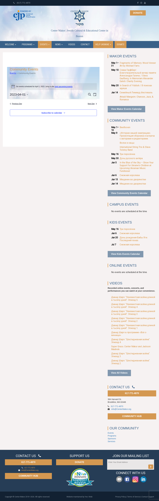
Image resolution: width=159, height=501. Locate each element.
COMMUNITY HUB (132, 416)
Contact (85, 44)
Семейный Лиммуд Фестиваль (136, 92)
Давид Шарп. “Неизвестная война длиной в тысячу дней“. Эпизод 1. (133, 326)
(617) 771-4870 (21, 3)
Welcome (10, 44)
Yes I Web (88, 497)
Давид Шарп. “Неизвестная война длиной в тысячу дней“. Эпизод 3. (133, 312)
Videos (71, 44)
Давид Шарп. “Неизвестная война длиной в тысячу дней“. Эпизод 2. (133, 319)
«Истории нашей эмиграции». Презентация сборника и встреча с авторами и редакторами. (137, 136)
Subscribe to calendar (51, 113)
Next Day (92, 104)
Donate (138, 13)
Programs (28, 44)
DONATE (79, 462)
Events (44, 44)
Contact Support (148, 497)
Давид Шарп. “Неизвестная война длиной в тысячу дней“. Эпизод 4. (133, 305)
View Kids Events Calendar (125, 254)
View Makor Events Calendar (126, 109)
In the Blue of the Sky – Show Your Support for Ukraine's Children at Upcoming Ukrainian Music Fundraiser (137, 166)
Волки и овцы (127, 142)
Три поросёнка (127, 154)
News (59, 44)
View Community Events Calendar (129, 193)
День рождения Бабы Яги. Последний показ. (134, 239)
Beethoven (125, 127)
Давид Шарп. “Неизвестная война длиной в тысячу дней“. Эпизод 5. (133, 298)
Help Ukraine (103, 44)
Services (111, 441)
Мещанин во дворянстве (133, 179)
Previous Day (16, 104)
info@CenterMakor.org (121, 409)
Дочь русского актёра (131, 158)
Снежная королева (130, 175)
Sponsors (112, 438)
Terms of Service (133, 497)
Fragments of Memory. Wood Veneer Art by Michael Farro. (138, 64)
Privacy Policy (120, 497)
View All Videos (119, 373)
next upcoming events (64, 87)
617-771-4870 (132, 393)
